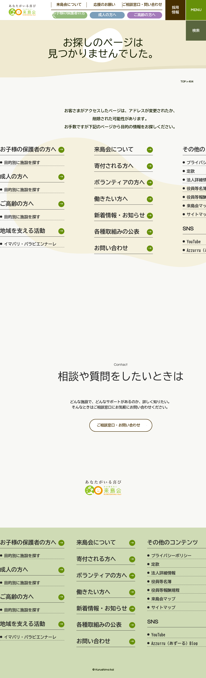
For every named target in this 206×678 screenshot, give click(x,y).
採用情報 (175, 10)
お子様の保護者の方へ (68, 15)
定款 (155, 564)
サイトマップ (163, 607)
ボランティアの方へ (119, 183)
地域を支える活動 (22, 231)
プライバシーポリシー (171, 556)
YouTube (158, 635)
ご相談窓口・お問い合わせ (118, 425)
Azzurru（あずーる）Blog (174, 643)
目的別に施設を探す (22, 162)
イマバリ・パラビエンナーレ (30, 244)
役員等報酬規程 (165, 590)
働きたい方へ (111, 199)
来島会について (67, 5)
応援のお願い (100, 5)
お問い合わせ (111, 248)
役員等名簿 (161, 581)
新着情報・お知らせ (119, 216)
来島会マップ (163, 599)
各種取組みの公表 (116, 232)
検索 (196, 31)
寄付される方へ (114, 166)
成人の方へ (107, 15)
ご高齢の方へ (145, 15)
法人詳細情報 (163, 573)
